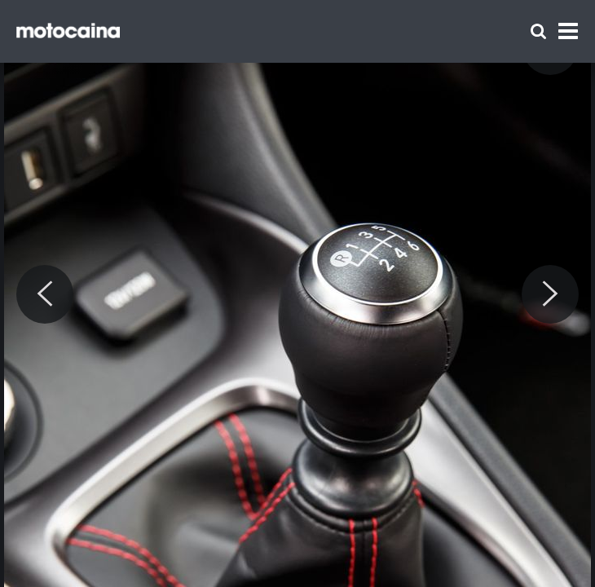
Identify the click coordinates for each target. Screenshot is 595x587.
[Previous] (44, 294)
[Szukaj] (538, 31)
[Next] (550, 294)
